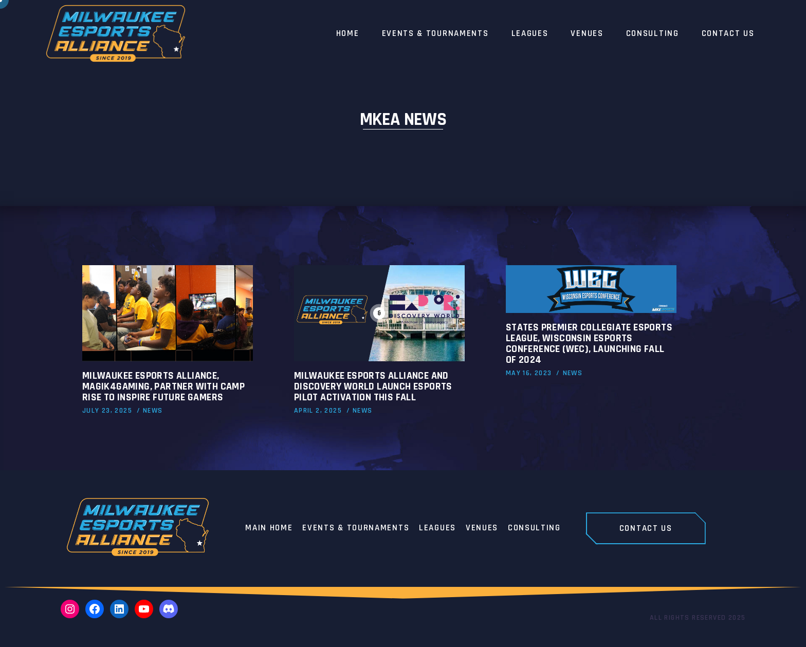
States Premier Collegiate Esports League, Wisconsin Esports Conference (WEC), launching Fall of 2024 (589, 343)
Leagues (437, 528)
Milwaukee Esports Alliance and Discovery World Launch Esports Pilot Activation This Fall (373, 386)
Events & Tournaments (355, 528)
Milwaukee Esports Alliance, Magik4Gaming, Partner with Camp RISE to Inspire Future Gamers (163, 386)
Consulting (534, 528)
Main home (268, 528)
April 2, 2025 (318, 410)
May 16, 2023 (529, 373)
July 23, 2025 (107, 410)
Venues (482, 528)
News (153, 410)
